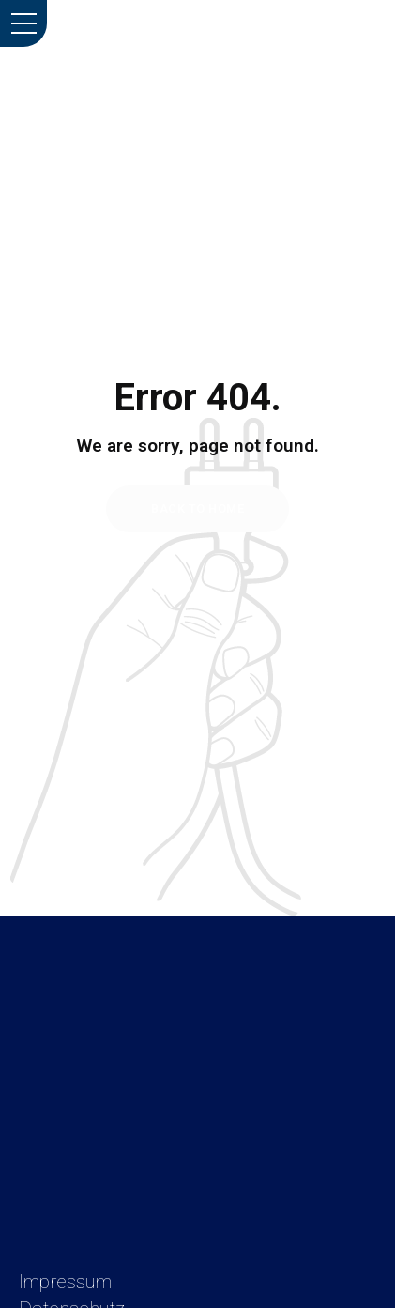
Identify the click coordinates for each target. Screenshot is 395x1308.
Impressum (65, 1281)
